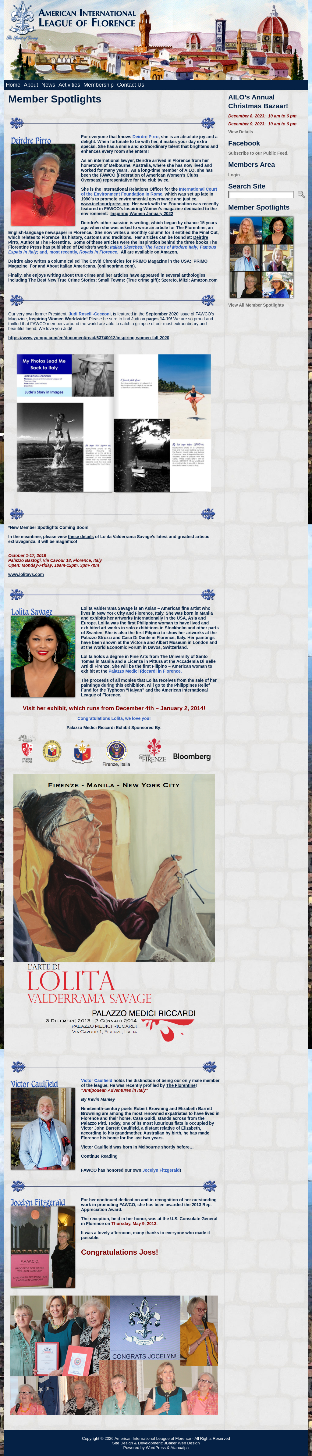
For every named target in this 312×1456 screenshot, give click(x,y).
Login (234, 174)
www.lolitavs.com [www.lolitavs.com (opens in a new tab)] (26, 574)
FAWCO (107, 175)
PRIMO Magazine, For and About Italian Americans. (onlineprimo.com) (107, 263)
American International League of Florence (153, 1438)
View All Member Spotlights (256, 305)
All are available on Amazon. (149, 252)
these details (81, 536)
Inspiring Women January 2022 (141, 213)
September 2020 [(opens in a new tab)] (162, 313)
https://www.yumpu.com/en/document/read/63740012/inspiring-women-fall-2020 (88, 337)
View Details (240, 131)
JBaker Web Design (182, 1443)
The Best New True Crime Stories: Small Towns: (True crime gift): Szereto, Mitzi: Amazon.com (123, 280)
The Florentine (180, 1085)
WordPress (156, 1447)
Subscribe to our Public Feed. (258, 153)
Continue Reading (99, 1156)
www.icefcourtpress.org (105, 203)
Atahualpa (180, 1447)
